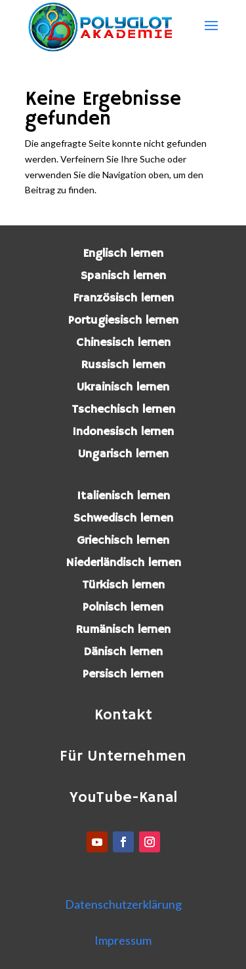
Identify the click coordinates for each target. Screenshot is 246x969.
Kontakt (123, 715)
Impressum (123, 940)
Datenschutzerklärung (123, 904)
